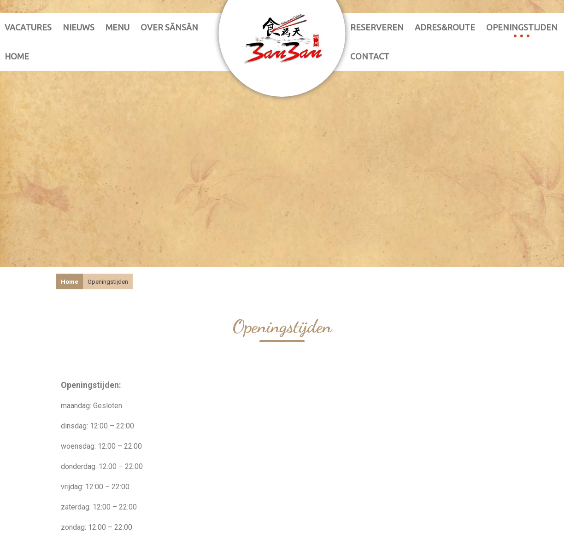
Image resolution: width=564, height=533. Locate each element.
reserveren (377, 27)
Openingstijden (522, 27)
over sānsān (169, 27)
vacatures (28, 27)
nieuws (78, 27)
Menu (117, 27)
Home (17, 56)
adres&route (445, 27)
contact (369, 56)
